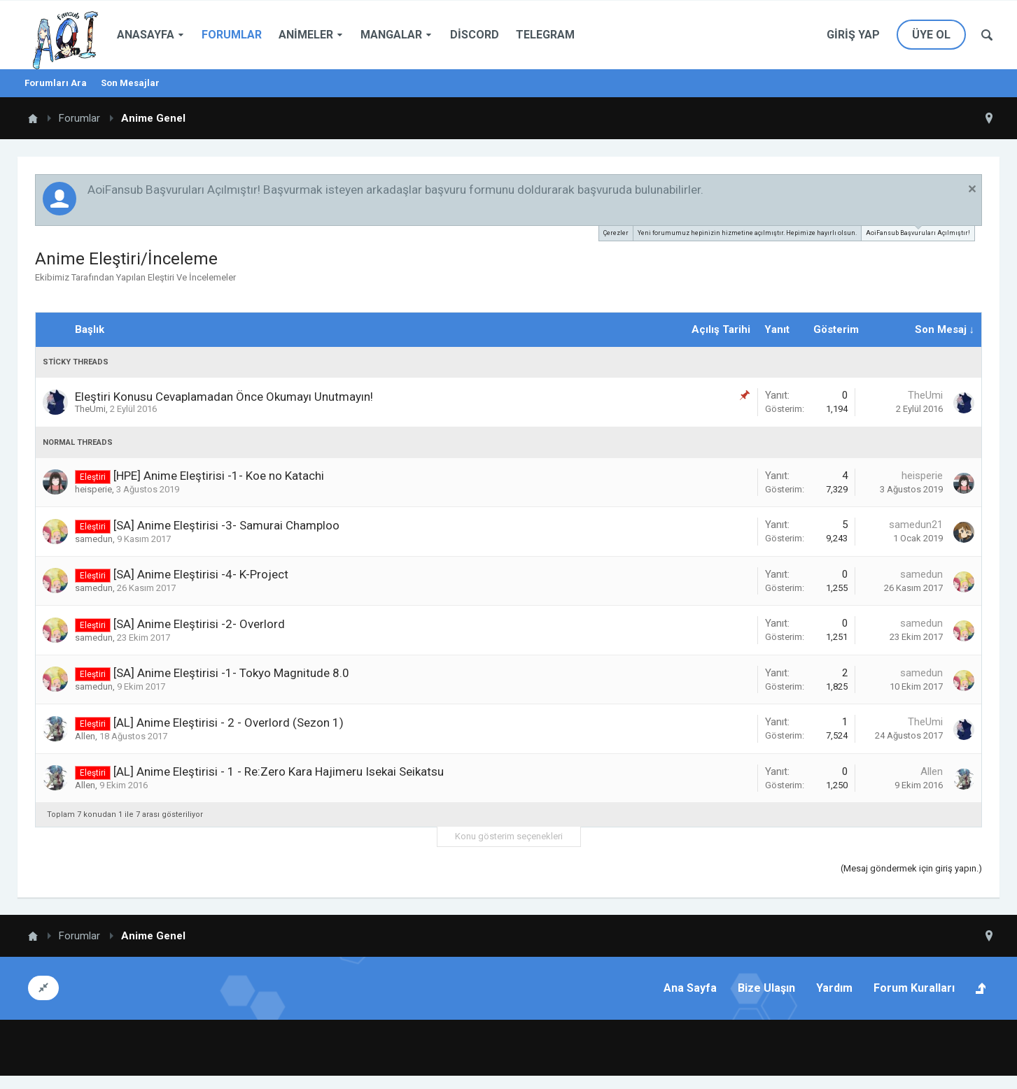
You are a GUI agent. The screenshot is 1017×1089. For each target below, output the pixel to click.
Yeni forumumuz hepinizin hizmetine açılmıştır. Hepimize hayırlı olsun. (747, 232)
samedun (94, 539)
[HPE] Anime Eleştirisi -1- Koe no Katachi (218, 476)
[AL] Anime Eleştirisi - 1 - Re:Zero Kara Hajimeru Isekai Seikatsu (278, 771)
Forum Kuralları (914, 988)
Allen (85, 736)
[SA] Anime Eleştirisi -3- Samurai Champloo (226, 525)
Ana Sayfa (690, 988)
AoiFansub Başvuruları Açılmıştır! (918, 231)
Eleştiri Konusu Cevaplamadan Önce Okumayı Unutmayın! (224, 397)
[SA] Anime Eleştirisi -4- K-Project (200, 574)
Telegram (545, 34)
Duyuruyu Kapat (972, 188)
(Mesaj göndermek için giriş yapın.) (911, 868)
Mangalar (391, 34)
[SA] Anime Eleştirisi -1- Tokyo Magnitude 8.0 (231, 673)
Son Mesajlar (130, 83)
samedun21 (916, 524)
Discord (474, 34)
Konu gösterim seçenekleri (509, 836)
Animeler (306, 34)
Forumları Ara (55, 83)
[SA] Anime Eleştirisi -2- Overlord (199, 624)
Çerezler (616, 232)
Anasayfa (145, 34)
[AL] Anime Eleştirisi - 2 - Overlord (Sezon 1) (228, 722)
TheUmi (90, 409)
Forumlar (232, 34)
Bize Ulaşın (766, 988)
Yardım (834, 988)
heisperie (93, 489)
